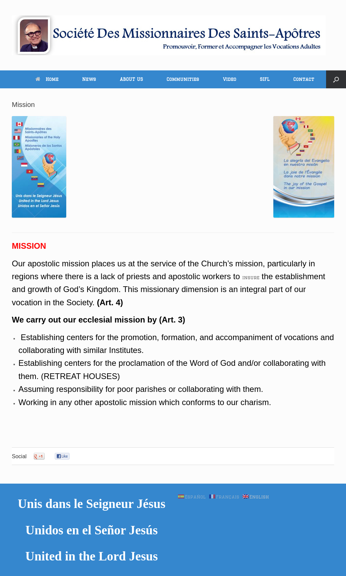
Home (46, 79)
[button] (336, 79)
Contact (303, 79)
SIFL (265, 79)
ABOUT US (131, 79)
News (89, 79)
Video (229, 79)
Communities (183, 79)
